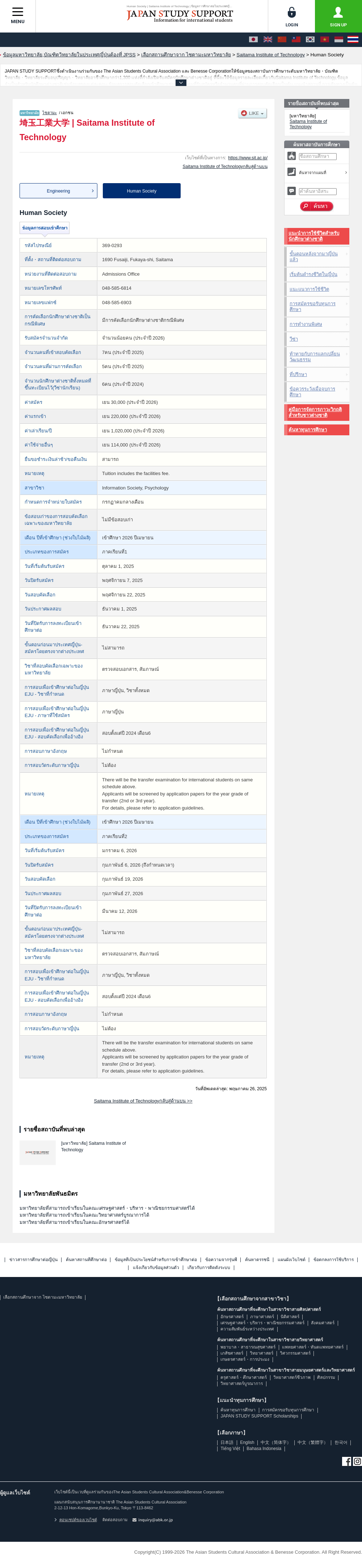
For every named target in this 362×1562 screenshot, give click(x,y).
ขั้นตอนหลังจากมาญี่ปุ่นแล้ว (314, 256)
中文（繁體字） (313, 1442)
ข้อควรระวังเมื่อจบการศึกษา (312, 391)
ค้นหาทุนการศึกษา (308, 429)
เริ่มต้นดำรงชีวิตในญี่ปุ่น (313, 274)
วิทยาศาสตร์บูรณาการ (241, 1383)
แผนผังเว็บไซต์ (292, 1259)
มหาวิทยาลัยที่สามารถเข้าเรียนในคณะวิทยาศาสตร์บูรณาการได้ (84, 1215)
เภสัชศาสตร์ (231, 1353)
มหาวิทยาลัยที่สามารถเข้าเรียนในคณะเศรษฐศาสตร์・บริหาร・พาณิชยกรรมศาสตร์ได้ (107, 1208)
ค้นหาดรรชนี (257, 1259)
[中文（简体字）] (282, 40)
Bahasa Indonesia (264, 1448)
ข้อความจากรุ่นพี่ (221, 1259)
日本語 (226, 1442)
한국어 (341, 1442)
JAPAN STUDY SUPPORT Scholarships (259, 1416)
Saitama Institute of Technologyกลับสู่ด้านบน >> (143, 1101)
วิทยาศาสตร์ (261, 1353)
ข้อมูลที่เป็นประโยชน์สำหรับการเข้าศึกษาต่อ (156, 1259)
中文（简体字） (276, 1442)
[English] (267, 40)
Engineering (58, 191)
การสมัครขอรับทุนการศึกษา (313, 306)
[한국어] (310, 40)
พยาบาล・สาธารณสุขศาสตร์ (247, 1347)
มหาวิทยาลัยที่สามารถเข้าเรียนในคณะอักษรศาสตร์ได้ (74, 1222)
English (247, 1442)
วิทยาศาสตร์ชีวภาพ (292, 1377)
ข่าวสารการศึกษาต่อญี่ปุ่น (33, 1259)
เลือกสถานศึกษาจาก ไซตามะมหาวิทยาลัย (42, 1297)
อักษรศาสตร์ (232, 1316)
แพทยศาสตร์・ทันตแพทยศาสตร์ (313, 1347)
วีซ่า (294, 339)
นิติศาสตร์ (290, 1316)
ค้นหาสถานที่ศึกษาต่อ (86, 1259)
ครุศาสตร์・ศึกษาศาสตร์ (243, 1377)
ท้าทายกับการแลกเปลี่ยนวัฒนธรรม (315, 356)
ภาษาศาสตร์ (262, 1316)
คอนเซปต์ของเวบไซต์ (75, 1520)
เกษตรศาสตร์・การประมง (244, 1359)
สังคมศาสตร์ (322, 1322)
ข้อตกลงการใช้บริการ (333, 1259)
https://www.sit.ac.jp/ (248, 157)
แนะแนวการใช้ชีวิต (309, 289)
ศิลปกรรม (326, 1377)
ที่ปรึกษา (298, 374)
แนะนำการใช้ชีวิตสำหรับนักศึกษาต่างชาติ (314, 236)
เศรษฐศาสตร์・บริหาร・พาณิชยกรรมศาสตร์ (262, 1322)
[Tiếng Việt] (324, 40)
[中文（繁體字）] (296, 40)
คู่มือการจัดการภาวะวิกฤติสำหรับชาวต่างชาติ (315, 412)
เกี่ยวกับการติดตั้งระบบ (209, 1267)
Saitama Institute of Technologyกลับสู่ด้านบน (225, 166)
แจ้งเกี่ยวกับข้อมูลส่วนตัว (156, 1267)
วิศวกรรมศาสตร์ (295, 1353)
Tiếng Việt (230, 1448)
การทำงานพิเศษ (306, 324)
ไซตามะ (49, 113)
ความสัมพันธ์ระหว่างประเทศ (247, 1329)
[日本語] (253, 40)
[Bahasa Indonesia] (338, 40)
